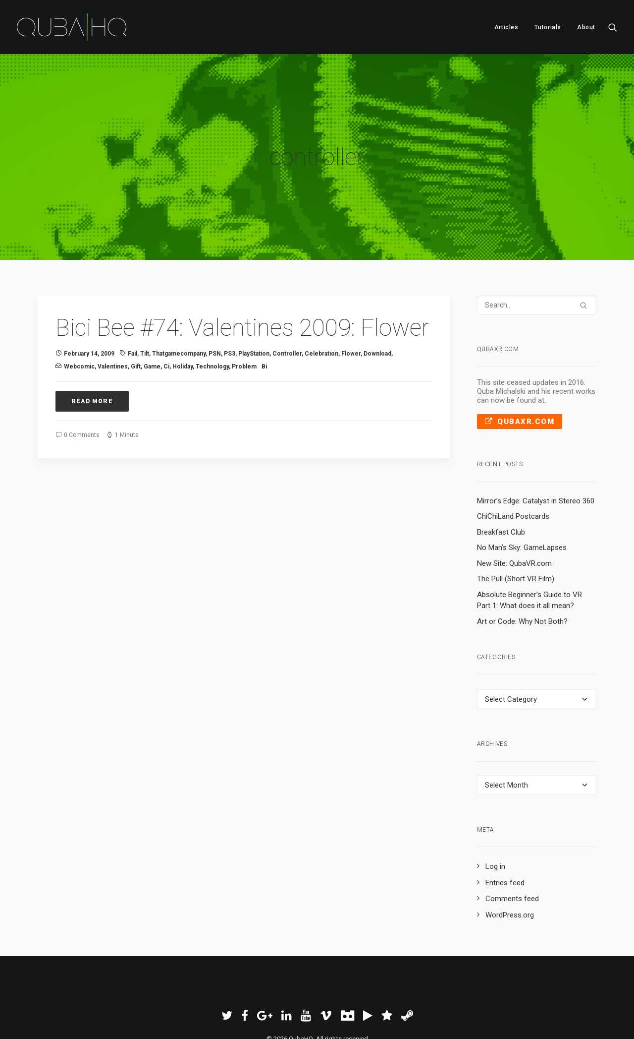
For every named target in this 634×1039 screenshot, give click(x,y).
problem (244, 309)
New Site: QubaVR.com (514, 506)
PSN (215, 296)
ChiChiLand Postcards (513, 459)
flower (351, 296)
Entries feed (505, 825)
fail (132, 296)
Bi (264, 309)
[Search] (537, 248)
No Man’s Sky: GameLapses (522, 490)
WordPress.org (509, 858)
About (586, 27)
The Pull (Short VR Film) (515, 521)
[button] (612, 27)
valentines (113, 309)
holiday (182, 309)
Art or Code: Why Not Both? (522, 564)
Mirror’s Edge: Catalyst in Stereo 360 (535, 443)
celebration (321, 296)
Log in (495, 809)
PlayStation (253, 296)
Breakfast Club (501, 475)
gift (136, 309)
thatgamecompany (179, 296)
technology (212, 309)
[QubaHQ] (71, 27)
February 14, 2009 (89, 296)
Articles (506, 27)
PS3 (229, 296)
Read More (92, 344)
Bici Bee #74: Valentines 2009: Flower (242, 270)
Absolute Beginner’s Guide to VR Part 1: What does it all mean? (529, 543)
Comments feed (512, 841)
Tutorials (547, 27)
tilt (144, 296)
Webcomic (79, 309)
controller (287, 296)
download (377, 296)
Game (152, 309)
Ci (166, 309)
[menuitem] (506, 27)
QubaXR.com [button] (520, 364)
